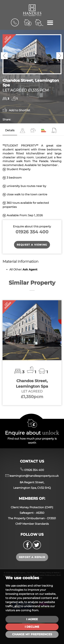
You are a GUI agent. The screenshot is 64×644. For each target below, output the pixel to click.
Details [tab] (10, 130)
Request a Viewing (32, 244)
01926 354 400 (32, 231)
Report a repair (32, 557)
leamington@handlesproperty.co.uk (32, 475)
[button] (4, 55)
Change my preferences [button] (32, 634)
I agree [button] (32, 619)
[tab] (22, 130)
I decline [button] (32, 626)
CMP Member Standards (32, 523)
